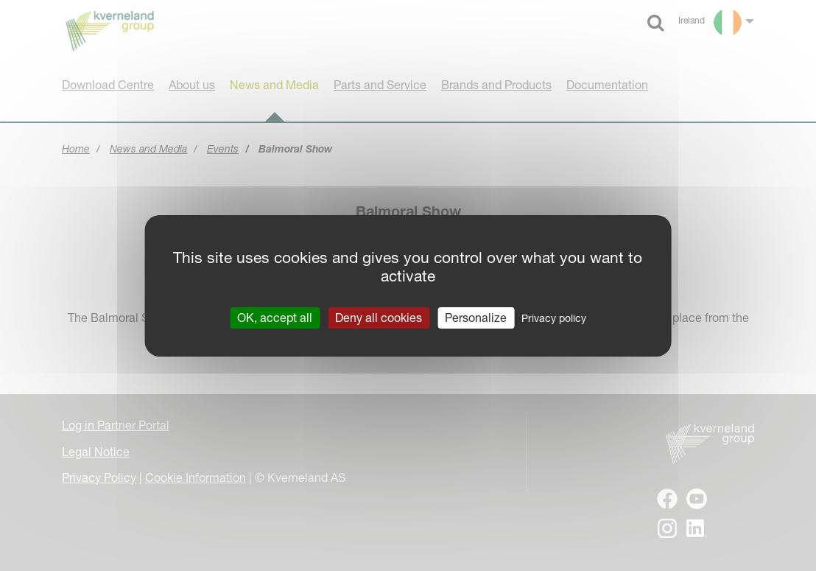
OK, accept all (274, 316)
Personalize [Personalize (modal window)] (476, 316)
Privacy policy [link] (553, 317)
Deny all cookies (378, 316)
